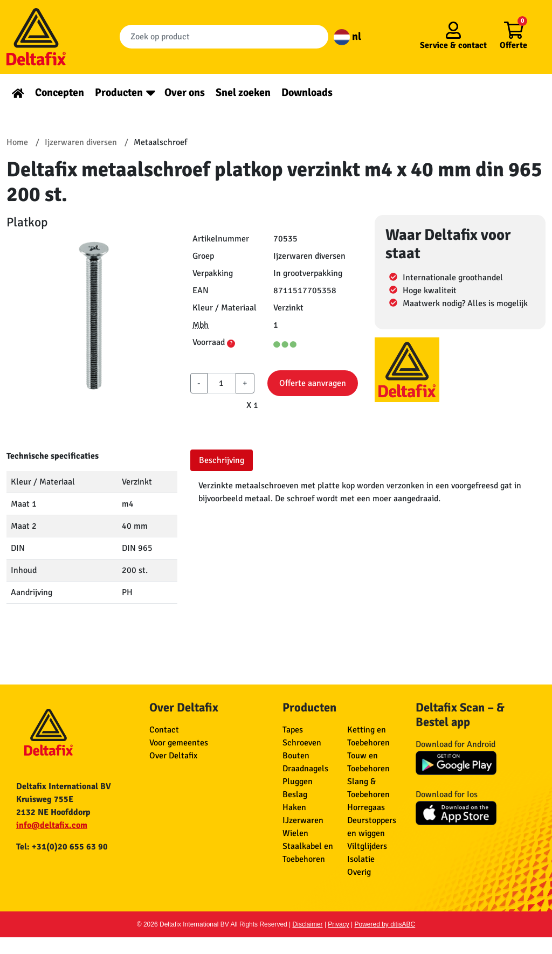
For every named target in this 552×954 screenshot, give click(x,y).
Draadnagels (305, 768)
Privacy (338, 924)
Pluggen (297, 781)
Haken (294, 807)
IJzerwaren (302, 820)
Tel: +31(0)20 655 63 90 (62, 846)
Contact (164, 729)
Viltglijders (367, 846)
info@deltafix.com (51, 825)
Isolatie (361, 859)
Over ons (184, 92)
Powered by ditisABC (385, 924)
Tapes (292, 729)
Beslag (294, 794)
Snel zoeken (243, 92)
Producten (119, 92)
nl (347, 36)
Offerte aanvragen (312, 383)
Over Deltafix (173, 755)
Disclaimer (308, 924)
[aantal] (221, 383)
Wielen (295, 833)
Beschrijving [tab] (221, 460)
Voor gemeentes (178, 742)
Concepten (59, 92)
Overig (359, 872)
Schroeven (301, 742)
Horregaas (366, 807)
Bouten (295, 755)
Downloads (307, 92)
